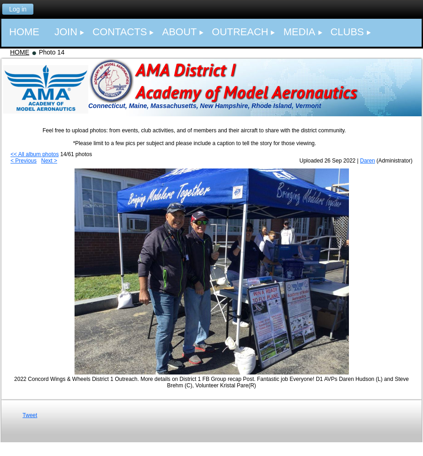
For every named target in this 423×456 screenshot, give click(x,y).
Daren (367, 160)
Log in (18, 9)
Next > (49, 160)
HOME (19, 52)
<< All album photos (35, 154)
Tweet (29, 415)
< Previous (24, 160)
